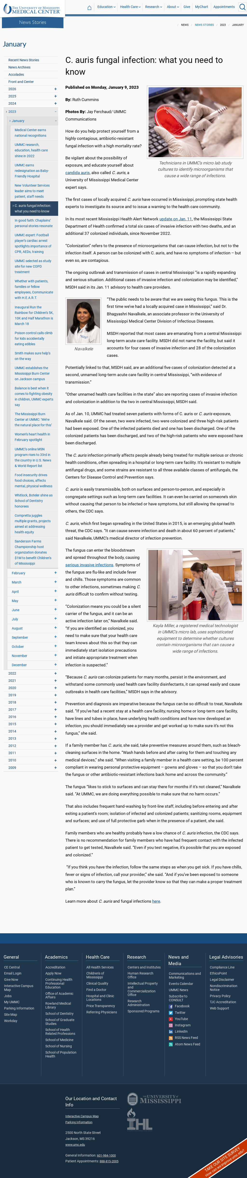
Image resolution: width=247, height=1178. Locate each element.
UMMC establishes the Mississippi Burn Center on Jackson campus (32, 370)
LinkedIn (178, 1029)
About (171, 7)
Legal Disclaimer (222, 977)
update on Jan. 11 (175, 216)
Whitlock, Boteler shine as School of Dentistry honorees (34, 498)
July (15, 616)
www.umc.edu (75, 1142)
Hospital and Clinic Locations (100, 995)
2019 (12, 692)
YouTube (178, 1016)
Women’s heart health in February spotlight (32, 434)
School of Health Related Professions (60, 1029)
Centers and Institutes (144, 965)
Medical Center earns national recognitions (30, 130)
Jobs (8, 993)
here (156, 898)
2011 (12, 750)
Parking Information (19, 1006)
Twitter (177, 1010)
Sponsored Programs (143, 1008)
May (15, 598)
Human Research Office (140, 972)
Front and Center (21, 79)
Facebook (179, 1003)
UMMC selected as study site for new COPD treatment (33, 263)
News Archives (19, 64)
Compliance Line (222, 965)
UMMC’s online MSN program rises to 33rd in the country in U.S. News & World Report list (33, 454)
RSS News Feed (183, 1035)
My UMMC (12, 999)
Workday (10, 1018)
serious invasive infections (89, 562)
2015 (12, 721)
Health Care (129, 7)
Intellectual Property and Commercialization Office (143, 986)
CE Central (12, 965)
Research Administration (139, 1000)
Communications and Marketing (185, 973)
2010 (12, 757)
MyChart (201, 7)
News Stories (32, 22)
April (15, 589)
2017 (12, 707)
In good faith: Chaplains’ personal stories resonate (34, 220)
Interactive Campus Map (18, 985)
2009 (12, 765)
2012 (12, 743)
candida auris (77, 169)
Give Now (11, 977)
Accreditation (55, 965)
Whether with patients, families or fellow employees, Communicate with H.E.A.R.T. (34, 286)
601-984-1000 (106, 1152)
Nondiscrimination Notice (223, 985)
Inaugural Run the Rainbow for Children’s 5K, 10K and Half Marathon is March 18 (34, 312)
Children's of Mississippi (95, 972)
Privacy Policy (220, 993)
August (17, 625)
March (16, 579)
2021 (12, 678)
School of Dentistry (59, 1011)
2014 (12, 728)
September (20, 635)
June (15, 607)
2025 (12, 93)
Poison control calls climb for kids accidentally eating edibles (34, 335)
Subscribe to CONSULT (178, 995)
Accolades (16, 72)
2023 (12, 109)
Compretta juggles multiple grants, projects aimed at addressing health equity (33, 521)
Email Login (12, 971)
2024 (12, 101)
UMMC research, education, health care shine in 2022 (31, 147)
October (18, 644)
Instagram (180, 1022)
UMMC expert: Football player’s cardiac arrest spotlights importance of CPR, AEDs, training (33, 240)
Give (187, 7)
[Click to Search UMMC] (242, 7)
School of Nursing (58, 1043)
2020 (12, 685)
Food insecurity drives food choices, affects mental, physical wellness (33, 477)
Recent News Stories (23, 57)
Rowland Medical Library (58, 1003)
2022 (12, 671)
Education (105, 7)
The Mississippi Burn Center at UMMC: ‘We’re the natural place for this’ (33, 416)
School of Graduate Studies (59, 1019)
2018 (12, 699)
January (18, 118)
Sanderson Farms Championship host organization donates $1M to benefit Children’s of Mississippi (33, 549)
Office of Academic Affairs (59, 993)
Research (152, 7)
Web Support (219, 1006)
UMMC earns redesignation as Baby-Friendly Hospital (32, 168)
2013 (12, 736)
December (19, 662)
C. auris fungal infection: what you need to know (33, 205)
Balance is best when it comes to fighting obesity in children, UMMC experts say (34, 393)
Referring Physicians (101, 1009)
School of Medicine (59, 1037)
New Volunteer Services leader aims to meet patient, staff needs (32, 188)
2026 (12, 86)
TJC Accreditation (223, 999)
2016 (12, 714)
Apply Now (53, 971)
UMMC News (178, 987)
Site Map (10, 1012)
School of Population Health (60, 1052)
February (18, 570)
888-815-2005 (109, 1158)
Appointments (224, 7)
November (19, 653)
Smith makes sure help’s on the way (32, 353)
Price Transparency (100, 1003)
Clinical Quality (97, 981)
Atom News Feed (184, 1041)
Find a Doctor (96, 987)
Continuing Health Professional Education (58, 980)
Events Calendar (181, 981)
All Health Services (100, 965)
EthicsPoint (218, 971)
